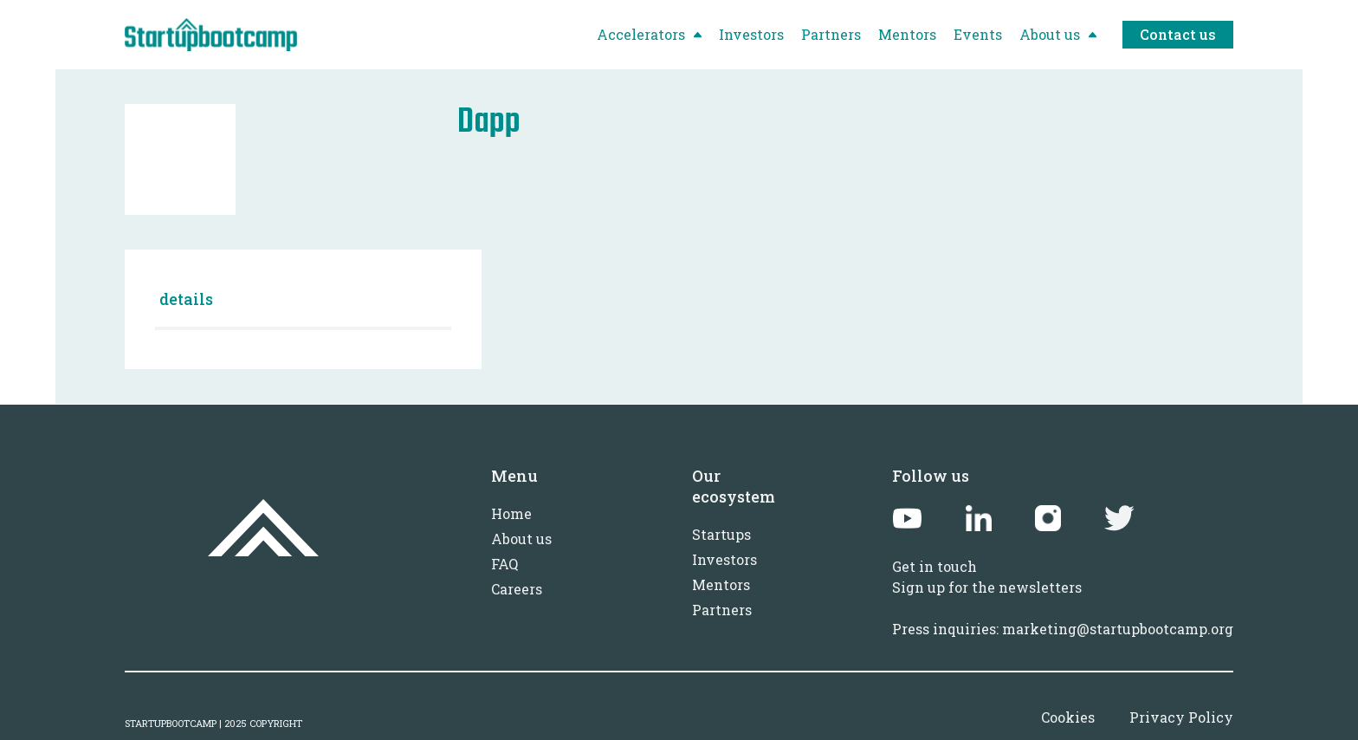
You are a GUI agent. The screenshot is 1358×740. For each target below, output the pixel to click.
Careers (516, 589)
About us (521, 538)
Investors (724, 559)
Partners (722, 609)
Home (511, 513)
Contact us (1178, 34)
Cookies (1068, 717)
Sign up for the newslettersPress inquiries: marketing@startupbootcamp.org (1062, 608)
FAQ (504, 564)
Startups (721, 534)
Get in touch (934, 566)
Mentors (721, 584)
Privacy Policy (1181, 717)
